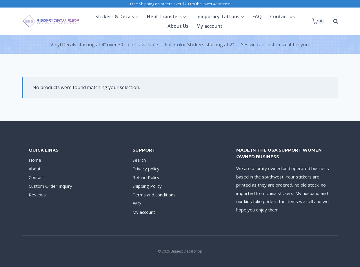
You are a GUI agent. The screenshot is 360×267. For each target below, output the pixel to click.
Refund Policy (145, 177)
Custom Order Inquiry (50, 186)
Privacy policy (145, 169)
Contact (36, 177)
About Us (178, 26)
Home (35, 160)
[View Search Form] (332, 21)
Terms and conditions (154, 195)
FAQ (257, 16)
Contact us (282, 16)
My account (210, 26)
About (35, 169)
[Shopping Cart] (318, 21)
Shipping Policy (147, 186)
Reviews (37, 195)
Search (139, 160)
